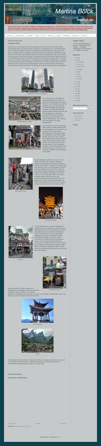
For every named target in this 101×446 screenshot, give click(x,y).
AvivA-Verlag (77, 116)
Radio (58, 35)
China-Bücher (19, 35)
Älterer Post (63, 423)
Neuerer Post (12, 423)
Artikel (37, 35)
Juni (77, 72)
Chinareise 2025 (80, 66)
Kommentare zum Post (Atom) (22, 426)
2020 (76, 91)
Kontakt (84, 35)
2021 (76, 89)
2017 (76, 98)
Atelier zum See (78, 118)
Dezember (79, 62)
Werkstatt (66, 35)
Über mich (75, 35)
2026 (76, 58)
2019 (76, 93)
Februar (78, 79)
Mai (77, 74)
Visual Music (77, 120)
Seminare (51, 35)
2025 (76, 60)
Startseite (9, 35)
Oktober (78, 64)
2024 (76, 82)
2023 (76, 84)
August (78, 69)
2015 (76, 100)
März (77, 76)
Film (43, 35)
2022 (76, 86)
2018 (76, 96)
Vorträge (29, 35)
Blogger (58, 437)
